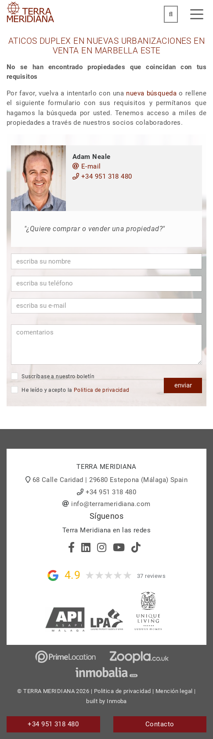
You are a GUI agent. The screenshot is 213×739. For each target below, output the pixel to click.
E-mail (86, 166)
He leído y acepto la (70, 389)
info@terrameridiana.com (110, 504)
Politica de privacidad (102, 390)
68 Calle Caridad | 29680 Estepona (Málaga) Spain (110, 480)
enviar (183, 385)
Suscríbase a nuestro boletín (52, 376)
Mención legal (174, 691)
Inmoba (117, 701)
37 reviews (151, 576)
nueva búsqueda (151, 93)
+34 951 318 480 (102, 176)
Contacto (159, 724)
